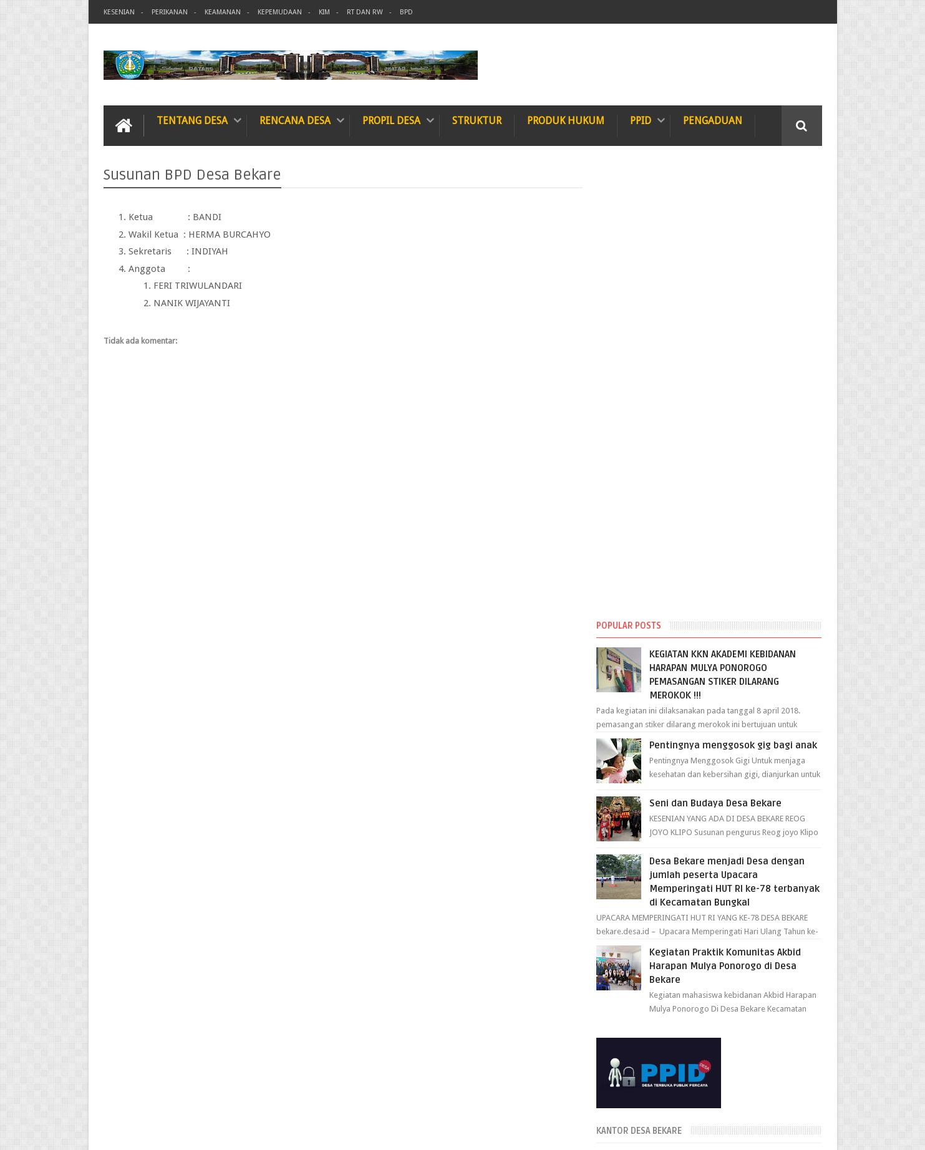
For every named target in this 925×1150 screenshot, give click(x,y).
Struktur (476, 121)
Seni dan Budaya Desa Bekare (725, 348)
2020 (628, 984)
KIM (324, 12)
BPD (406, 12)
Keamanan (223, 12)
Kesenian (119, 12)
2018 (628, 1015)
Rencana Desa (295, 121)
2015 (628, 1031)
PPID (640, 121)
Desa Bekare (719, 1130)
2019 (628, 1000)
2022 (628, 968)
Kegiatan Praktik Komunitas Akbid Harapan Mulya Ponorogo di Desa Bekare (735, 511)
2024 (628, 875)
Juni (636, 889)
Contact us (790, 1093)
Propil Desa (391, 121)
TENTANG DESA (192, 121)
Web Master (800, 1130)
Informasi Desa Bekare (224, 1130)
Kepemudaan (280, 12)
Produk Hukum (565, 121)
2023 (628, 952)
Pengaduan (712, 121)
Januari (642, 932)
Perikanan (170, 12)
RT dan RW (365, 12)
